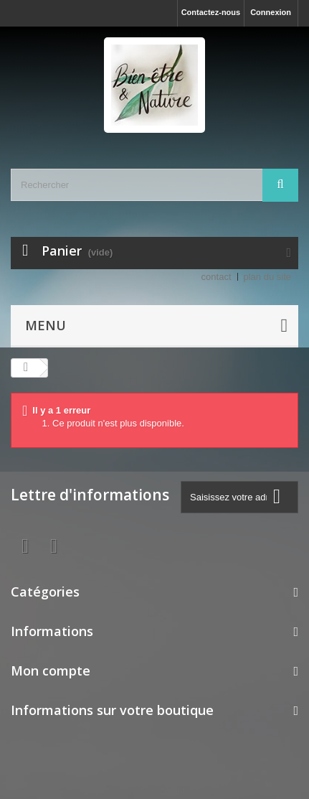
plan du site (268, 276)
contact (216, 276)
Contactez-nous (211, 12)
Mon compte (50, 670)
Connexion (270, 12)
